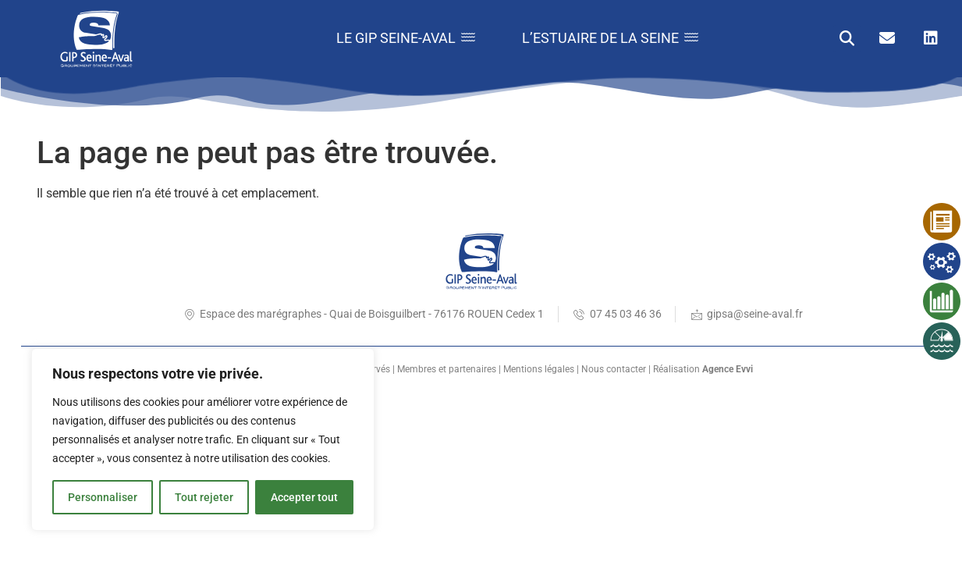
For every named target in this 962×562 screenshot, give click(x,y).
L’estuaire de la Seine (610, 38)
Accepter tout (304, 497)
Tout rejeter (204, 497)
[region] (203, 439)
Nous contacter (613, 369)
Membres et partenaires (446, 369)
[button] (847, 38)
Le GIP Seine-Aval (405, 38)
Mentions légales (538, 369)
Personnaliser (102, 497)
